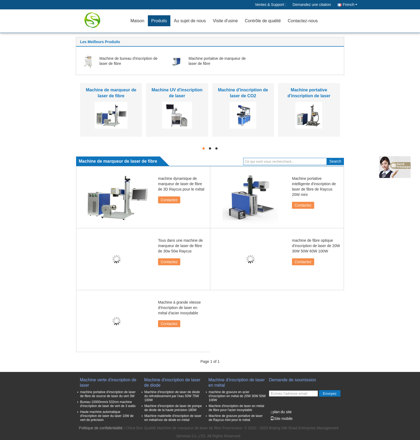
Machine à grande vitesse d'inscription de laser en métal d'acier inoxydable (179, 307)
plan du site (282, 412)
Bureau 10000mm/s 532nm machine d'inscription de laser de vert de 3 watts (108, 404)
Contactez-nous (303, 20)
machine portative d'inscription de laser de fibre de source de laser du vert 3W (108, 394)
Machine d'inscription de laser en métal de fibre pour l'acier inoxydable (236, 408)
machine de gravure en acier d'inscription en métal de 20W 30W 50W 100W (237, 396)
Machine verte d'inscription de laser (108, 382)
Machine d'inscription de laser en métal (236, 382)
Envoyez (329, 393)
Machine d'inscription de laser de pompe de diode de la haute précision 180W (173, 408)
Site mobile (281, 418)
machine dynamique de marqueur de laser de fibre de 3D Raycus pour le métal (181, 183)
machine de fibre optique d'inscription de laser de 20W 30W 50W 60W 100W (316, 245)
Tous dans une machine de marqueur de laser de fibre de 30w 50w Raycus (180, 245)
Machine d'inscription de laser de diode (172, 382)
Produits (159, 20)
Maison (137, 20)
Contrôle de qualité (263, 20)
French (350, 4)
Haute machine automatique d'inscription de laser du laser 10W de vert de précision (107, 416)
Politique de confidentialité (101, 428)
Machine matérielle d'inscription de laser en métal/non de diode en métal (172, 418)
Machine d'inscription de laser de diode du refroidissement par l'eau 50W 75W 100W (172, 396)
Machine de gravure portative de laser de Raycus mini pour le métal (235, 418)
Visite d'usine (225, 20)
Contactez (169, 200)
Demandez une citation (311, 4)
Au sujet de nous (190, 20)
